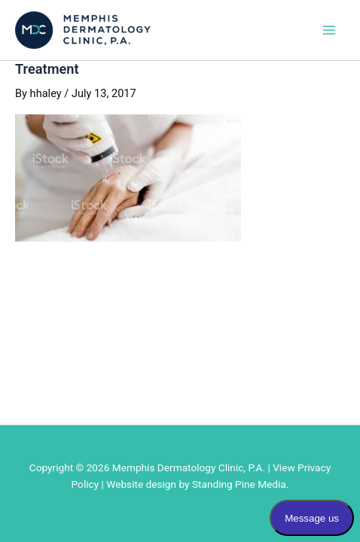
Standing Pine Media (239, 484)
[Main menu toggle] (329, 30)
